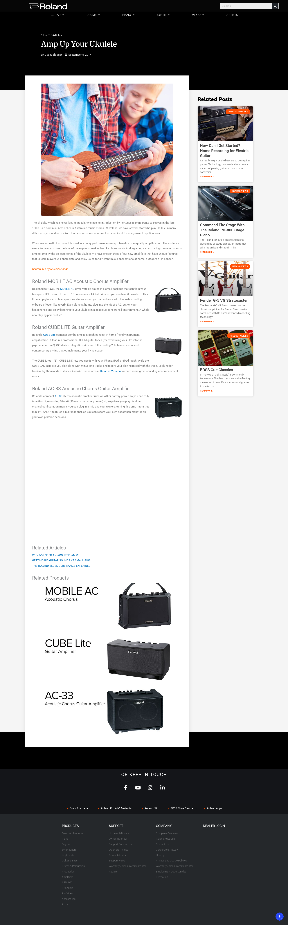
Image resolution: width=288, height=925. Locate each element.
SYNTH (163, 15)
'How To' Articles (51, 35)
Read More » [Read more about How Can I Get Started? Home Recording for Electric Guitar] (207, 176)
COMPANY (164, 826)
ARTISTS (232, 15)
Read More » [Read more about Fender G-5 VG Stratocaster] (207, 321)
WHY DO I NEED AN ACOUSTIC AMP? (55, 555)
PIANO (128, 15)
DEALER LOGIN (214, 826)
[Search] (275, 6)
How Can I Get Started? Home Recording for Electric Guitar (224, 150)
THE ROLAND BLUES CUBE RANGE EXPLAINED (61, 565)
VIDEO (198, 15)
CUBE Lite (49, 334)
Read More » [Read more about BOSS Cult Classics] (207, 391)
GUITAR (57, 15)
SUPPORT (116, 826)
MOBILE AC (67, 289)
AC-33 (58, 396)
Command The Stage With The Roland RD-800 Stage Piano (222, 230)
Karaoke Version (110, 371)
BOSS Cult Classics (216, 370)
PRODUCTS (70, 826)
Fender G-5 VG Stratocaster (224, 300)
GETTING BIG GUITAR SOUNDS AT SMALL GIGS (61, 560)
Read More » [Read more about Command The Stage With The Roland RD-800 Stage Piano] (207, 252)
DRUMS (93, 15)
